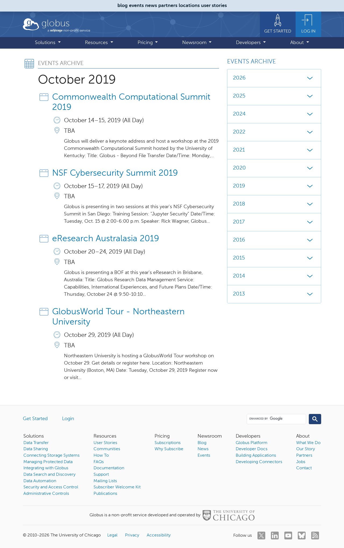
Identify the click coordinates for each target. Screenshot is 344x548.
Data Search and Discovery (49, 475)
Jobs (300, 462)
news (151, 5)
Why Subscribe (169, 449)
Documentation (109, 468)
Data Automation (39, 481)
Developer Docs (251, 449)
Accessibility (159, 535)
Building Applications (256, 455)
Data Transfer (36, 443)
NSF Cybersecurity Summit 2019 (115, 173)
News (203, 449)
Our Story (305, 449)
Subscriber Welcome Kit (117, 487)
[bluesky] (302, 535)
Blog (202, 443)
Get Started (35, 418)
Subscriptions (168, 443)
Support (101, 475)
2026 (274, 78)
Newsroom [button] (195, 42)
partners (167, 5)
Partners (304, 455)
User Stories (105, 443)
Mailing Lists (105, 481)
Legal (112, 535)
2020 (274, 168)
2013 (274, 294)
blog (122, 5)
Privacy (132, 535)
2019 (274, 186)
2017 (274, 222)
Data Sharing (35, 449)
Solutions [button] (46, 42)
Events (204, 455)
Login (68, 418)
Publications (105, 494)
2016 (274, 240)
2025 (274, 96)
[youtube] (288, 535)
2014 (274, 276)
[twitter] (261, 535)
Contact (304, 468)
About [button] (297, 42)
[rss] (315, 535)
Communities (107, 449)
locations (189, 5)
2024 (274, 114)
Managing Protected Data (48, 462)
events (136, 5)
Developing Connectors (259, 462)
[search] (276, 419)
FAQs (99, 462)
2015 (274, 258)
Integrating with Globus (45, 468)
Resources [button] (97, 42)
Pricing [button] (146, 42)
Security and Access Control (50, 487)
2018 (274, 204)
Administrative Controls (46, 494)
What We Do (308, 443)
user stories (214, 5)
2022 (274, 132)
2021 (274, 150)
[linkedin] (275, 535)
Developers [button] (249, 42)
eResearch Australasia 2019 (105, 239)
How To (101, 455)
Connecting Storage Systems (51, 455)
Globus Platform (251, 443)
